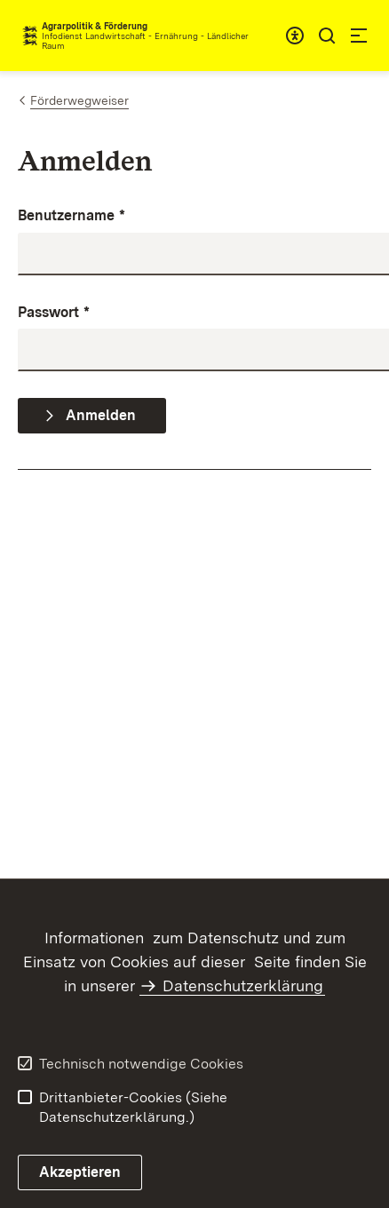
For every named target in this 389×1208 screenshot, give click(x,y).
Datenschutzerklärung (243, 985)
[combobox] (295, 35)
